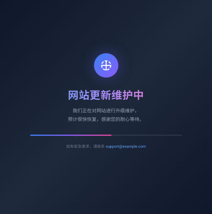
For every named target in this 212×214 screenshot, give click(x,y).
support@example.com (126, 146)
